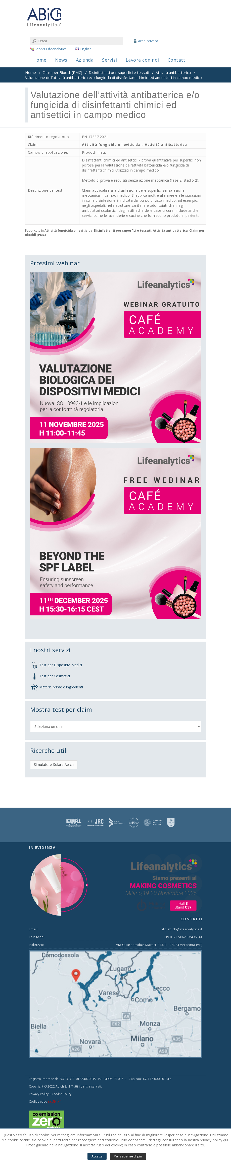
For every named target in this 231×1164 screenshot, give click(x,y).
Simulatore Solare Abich (54, 764)
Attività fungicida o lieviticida (111, 144)
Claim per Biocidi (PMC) (62, 72)
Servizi (109, 60)
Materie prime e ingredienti (61, 686)
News (61, 60)
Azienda (85, 60)
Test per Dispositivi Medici (60, 664)
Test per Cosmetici (54, 675)
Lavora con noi (142, 60)
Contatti (177, 60)
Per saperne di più (128, 1156)
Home (40, 60)
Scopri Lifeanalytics (51, 49)
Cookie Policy (62, 1094)
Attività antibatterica (173, 72)
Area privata (148, 40)
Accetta (97, 1156)
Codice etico (38, 1101)
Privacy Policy (39, 1094)
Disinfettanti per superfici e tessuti (119, 72)
